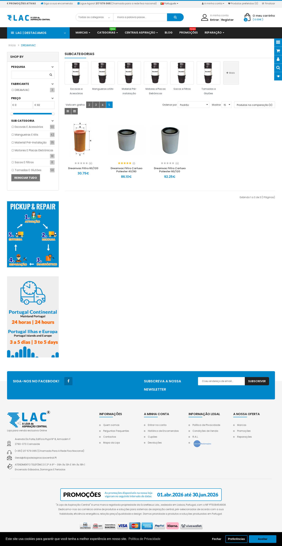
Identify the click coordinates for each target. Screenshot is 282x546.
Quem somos (111, 425)
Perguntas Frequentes (116, 431)
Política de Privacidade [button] (144, 539)
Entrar (214, 20)
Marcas (241, 425)
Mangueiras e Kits (26, 135)
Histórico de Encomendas (163, 431)
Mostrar (216, 104)
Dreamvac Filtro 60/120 (83, 168)
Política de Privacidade (206, 425)
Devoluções (155, 442)
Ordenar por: (169, 104)
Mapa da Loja (111, 442)
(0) (90, 163)
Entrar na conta (157, 425)
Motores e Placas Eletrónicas (34, 150)
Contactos (109, 436)
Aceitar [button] (263, 539)
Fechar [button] (216, 539)
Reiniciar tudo (25, 178)
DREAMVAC (28, 45)
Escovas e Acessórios (29, 127)
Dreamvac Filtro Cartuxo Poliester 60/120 (170, 169)
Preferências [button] (236, 539)
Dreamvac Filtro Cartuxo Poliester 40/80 (126, 169)
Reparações (244, 436)
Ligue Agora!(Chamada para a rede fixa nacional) (117, 3)
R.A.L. (195, 436)
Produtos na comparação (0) (254, 105)
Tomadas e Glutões (28, 170)
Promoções (244, 431)
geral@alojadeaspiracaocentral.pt (36, 457)
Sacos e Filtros (24, 162)
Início (12, 45)
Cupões (152, 436)
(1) (134, 163)
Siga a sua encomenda (57, 3)
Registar (227, 20)
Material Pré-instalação (31, 142)
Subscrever (257, 381)
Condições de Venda (205, 431)
